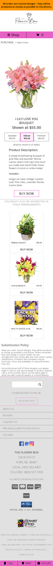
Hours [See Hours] (44, 563)
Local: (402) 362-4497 (26, 467)
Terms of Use (26, 554)
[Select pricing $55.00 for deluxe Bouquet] (27, 137)
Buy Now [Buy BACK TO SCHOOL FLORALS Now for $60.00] (26, 335)
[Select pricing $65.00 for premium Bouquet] (41, 137)
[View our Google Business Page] (26, 445)
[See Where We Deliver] (26, 400)
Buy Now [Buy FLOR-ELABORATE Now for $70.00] (26, 292)
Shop (13, 34)
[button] (26, 504)
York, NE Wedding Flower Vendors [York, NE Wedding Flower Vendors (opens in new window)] (26, 539)
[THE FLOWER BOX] (26, 27)
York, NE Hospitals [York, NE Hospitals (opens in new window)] (40, 535)
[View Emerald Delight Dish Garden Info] (26, 226)
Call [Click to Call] (9, 563)
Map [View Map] (26, 563)
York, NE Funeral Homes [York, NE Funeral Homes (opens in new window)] (13, 535)
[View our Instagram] (31, 445)
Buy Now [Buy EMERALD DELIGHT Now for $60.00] (26, 249)
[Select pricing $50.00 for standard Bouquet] (12, 137)
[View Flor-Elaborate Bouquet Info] (26, 269)
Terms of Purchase (35, 549)
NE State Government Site (37, 544)
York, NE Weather (10, 544)
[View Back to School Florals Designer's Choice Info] (26, 313)
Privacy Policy (14, 549)
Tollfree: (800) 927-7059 (26, 472)
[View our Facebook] (21, 445)
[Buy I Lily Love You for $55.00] (26, 193)
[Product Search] (27, 384)
